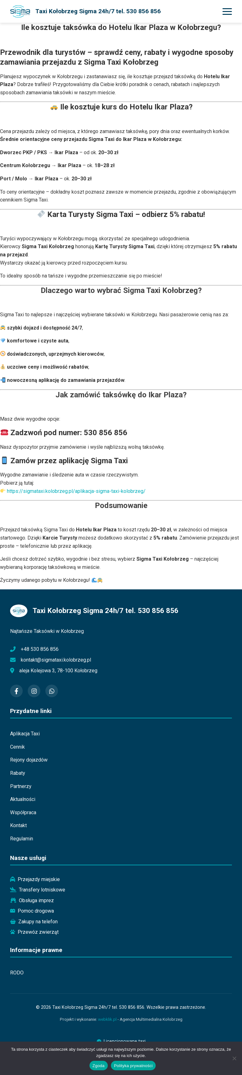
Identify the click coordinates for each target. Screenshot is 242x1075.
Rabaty (17, 773)
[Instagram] (34, 691)
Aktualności (22, 799)
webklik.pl (107, 1019)
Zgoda (99, 1065)
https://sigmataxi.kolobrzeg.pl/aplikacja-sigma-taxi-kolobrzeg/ (76, 491)
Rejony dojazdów (29, 760)
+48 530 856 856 (40, 649)
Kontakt (18, 825)
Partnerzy (21, 786)
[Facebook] (16, 691)
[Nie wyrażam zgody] (234, 1058)
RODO (17, 973)
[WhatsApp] (51, 691)
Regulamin (21, 839)
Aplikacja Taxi (25, 734)
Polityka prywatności (133, 1065)
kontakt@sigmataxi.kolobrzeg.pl (56, 660)
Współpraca (23, 812)
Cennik (17, 747)
